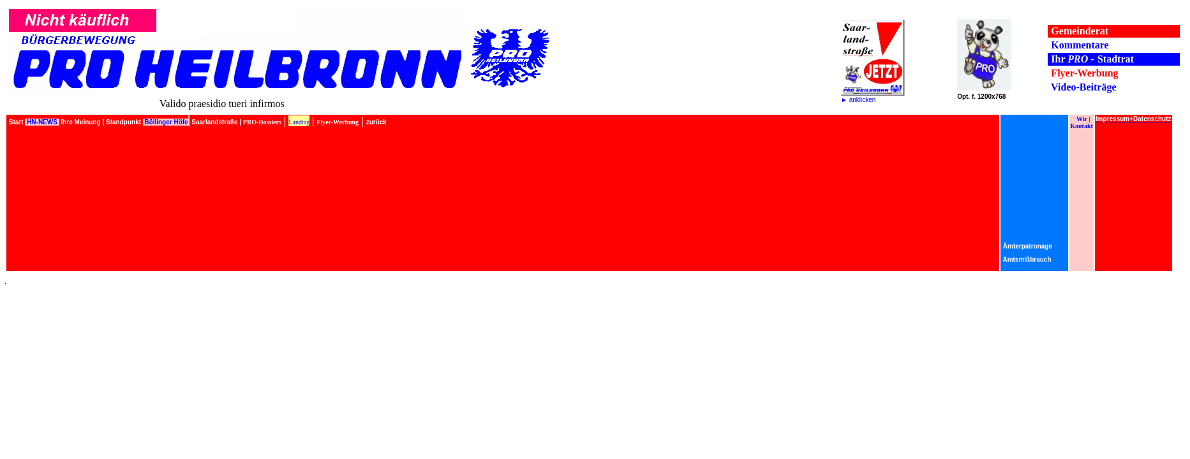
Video (1063, 87)
